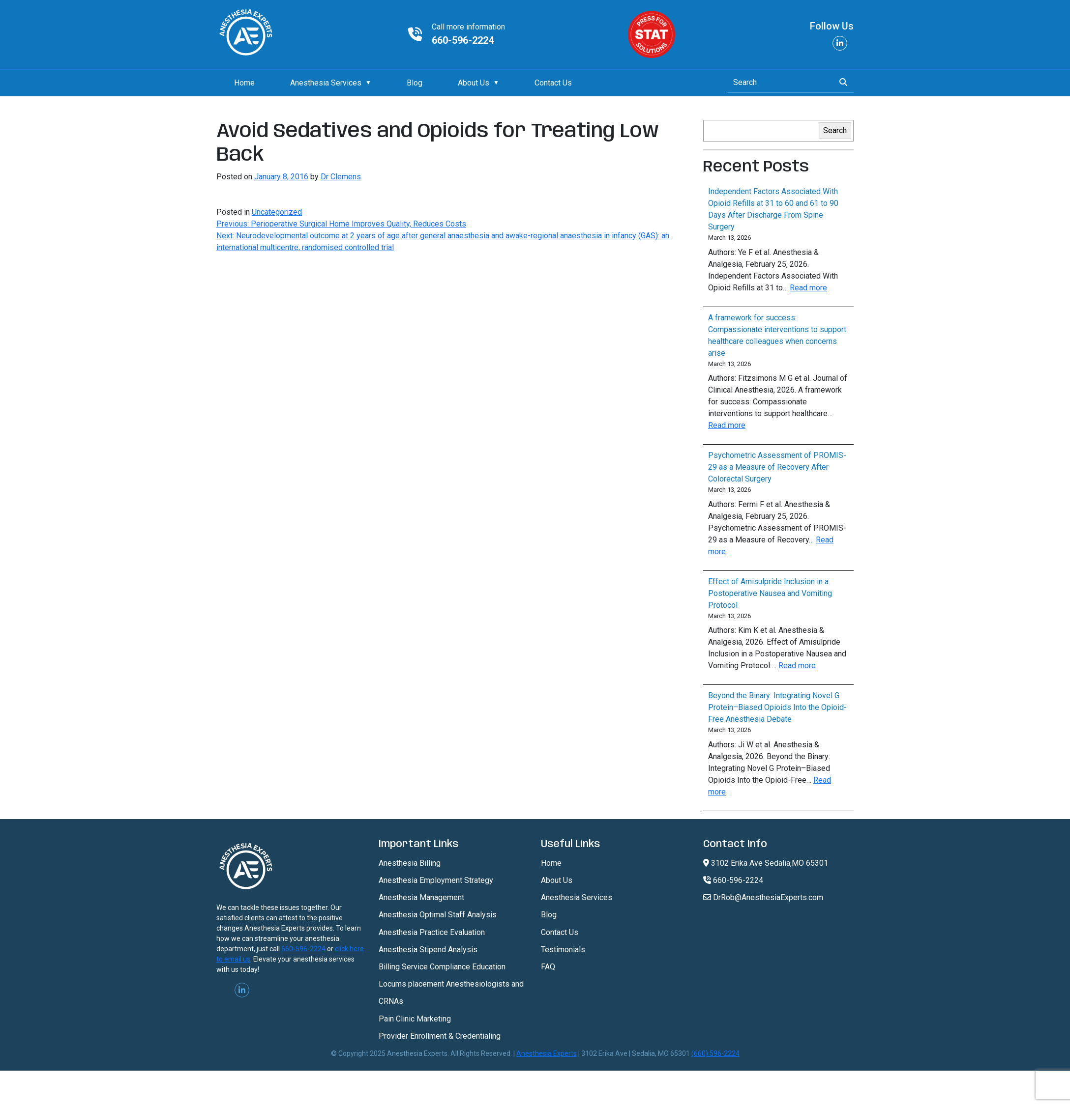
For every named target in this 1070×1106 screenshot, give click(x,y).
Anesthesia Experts (546, 1053)
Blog (414, 82)
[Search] (778, 82)
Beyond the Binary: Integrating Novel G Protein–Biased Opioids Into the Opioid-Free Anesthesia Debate (777, 707)
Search (835, 130)
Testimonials (563, 949)
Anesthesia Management (421, 897)
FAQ (548, 966)
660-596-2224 (463, 40)
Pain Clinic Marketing (415, 1018)
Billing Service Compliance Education (442, 966)
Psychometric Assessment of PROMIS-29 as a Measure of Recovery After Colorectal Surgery (777, 467)
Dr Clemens (341, 176)
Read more (808, 287)
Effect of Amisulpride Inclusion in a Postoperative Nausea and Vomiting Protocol (770, 593)
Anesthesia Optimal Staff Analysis (438, 914)
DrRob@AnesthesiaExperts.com (763, 897)
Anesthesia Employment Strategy (436, 880)
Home (244, 82)
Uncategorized (277, 212)
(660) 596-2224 (715, 1053)
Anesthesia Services (325, 82)
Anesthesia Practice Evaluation (432, 932)
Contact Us (553, 82)
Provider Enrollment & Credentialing (440, 1036)
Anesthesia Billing (410, 863)
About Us (473, 82)
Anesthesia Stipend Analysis (428, 949)
